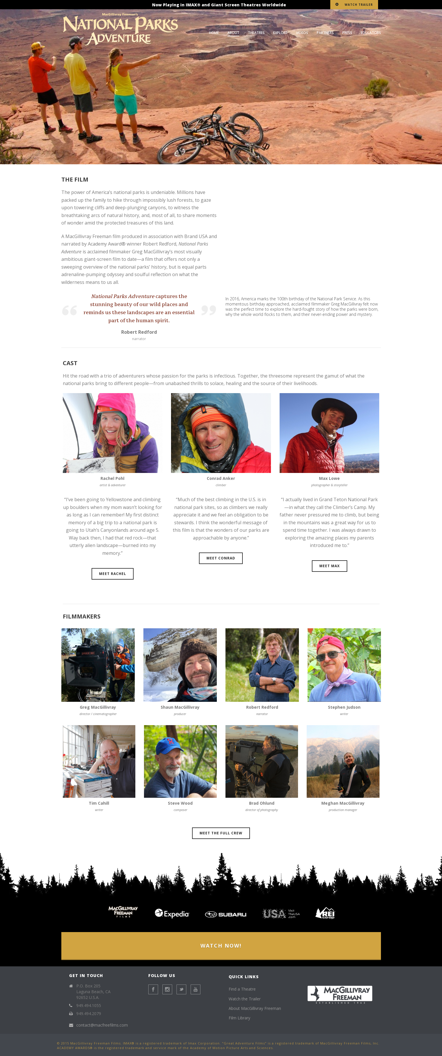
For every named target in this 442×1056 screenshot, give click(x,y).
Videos (302, 32)
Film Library (239, 1018)
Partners (325, 32)
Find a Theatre (242, 989)
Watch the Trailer (245, 999)
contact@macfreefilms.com (102, 1025)
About (233, 32)
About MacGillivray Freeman (255, 1008)
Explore (280, 32)
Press (347, 32)
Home (214, 32)
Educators (371, 32)
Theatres (256, 32)
